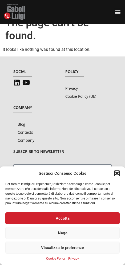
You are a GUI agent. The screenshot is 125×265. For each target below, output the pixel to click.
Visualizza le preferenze (62, 247)
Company (26, 149)
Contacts (25, 141)
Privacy (73, 258)
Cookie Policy (56, 258)
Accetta (63, 218)
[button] (117, 173)
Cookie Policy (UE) (80, 105)
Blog (21, 133)
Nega (62, 233)
